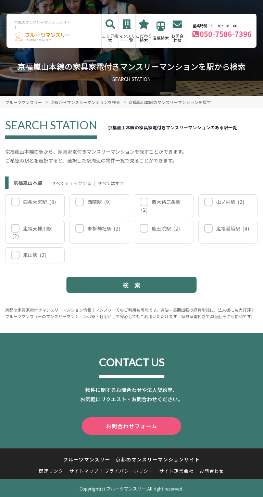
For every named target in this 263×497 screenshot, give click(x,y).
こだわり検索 (144, 38)
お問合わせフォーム (131, 425)
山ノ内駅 (230, 201)
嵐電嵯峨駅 (232, 228)
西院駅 (98, 201)
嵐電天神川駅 (32, 232)
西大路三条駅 (160, 205)
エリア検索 (110, 38)
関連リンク (51, 470)
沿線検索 (160, 38)
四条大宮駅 (39, 201)
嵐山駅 (34, 254)
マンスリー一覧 (127, 38)
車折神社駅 (103, 228)
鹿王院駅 (165, 228)
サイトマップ (84, 470)
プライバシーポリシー (128, 470)
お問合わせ (177, 38)
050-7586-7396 (226, 34)
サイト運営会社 (176, 470)
